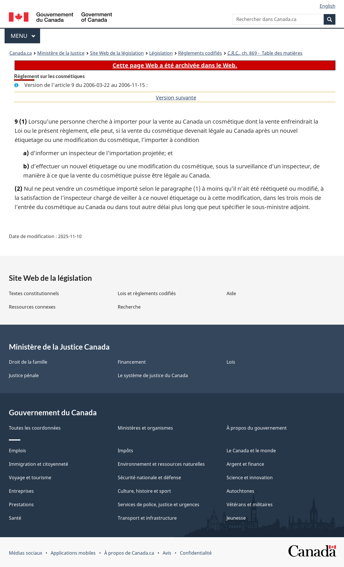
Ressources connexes (32, 307)
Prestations (21, 504)
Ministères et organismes (145, 428)
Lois (231, 362)
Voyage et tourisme (30, 477)
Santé (15, 518)
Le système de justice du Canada (153, 375)
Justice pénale (24, 375)
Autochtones (240, 491)
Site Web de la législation (117, 53)
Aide (231, 293)
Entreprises (21, 491)
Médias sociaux (25, 553)
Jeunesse (236, 518)
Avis (167, 553)
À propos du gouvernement (257, 428)
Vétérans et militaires (250, 504)
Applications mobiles (73, 553)
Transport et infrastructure (147, 518)
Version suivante (176, 97)
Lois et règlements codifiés (147, 293)
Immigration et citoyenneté (38, 464)
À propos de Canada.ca (129, 553)
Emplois (17, 450)
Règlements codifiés (200, 53)
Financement (132, 362)
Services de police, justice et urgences (158, 504)
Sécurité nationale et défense (149, 477)
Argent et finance (245, 464)
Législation (161, 53)
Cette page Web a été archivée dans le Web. (175, 65)
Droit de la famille (28, 362)
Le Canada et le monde (251, 450)
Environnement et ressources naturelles (161, 464)
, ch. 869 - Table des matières (264, 53)
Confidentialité (196, 553)
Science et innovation (250, 477)
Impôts (125, 450)
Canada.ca (20, 53)
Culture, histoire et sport (144, 491)
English (327, 6)
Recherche (129, 307)
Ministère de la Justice (60, 53)
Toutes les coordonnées (35, 428)
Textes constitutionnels (34, 293)
